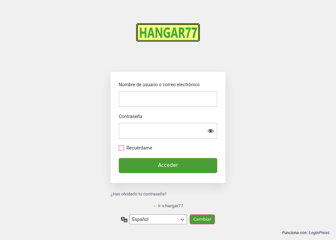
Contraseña (130, 116)
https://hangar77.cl (168, 38)
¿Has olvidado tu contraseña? (138, 193)
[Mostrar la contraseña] (210, 131)
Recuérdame (139, 147)
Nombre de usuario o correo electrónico (159, 84)
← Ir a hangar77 (168, 205)
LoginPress (319, 232)
